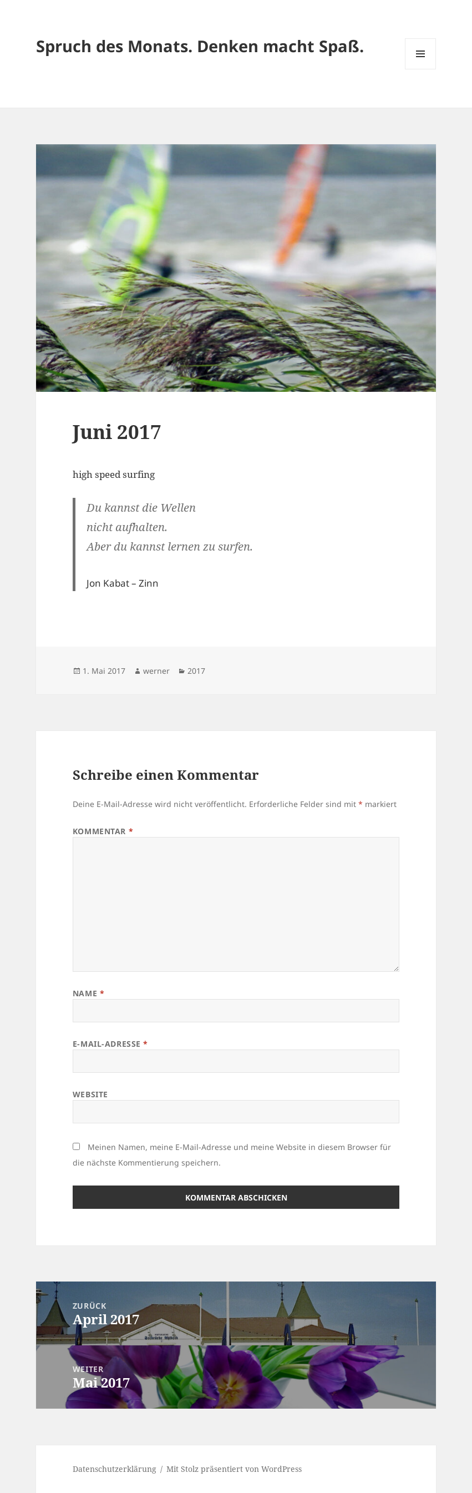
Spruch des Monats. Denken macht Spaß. (200, 46)
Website (90, 1094)
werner (156, 670)
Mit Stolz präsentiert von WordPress (234, 1469)
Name (88, 993)
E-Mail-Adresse (110, 1043)
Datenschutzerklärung (114, 1469)
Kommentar (103, 831)
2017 (196, 670)
